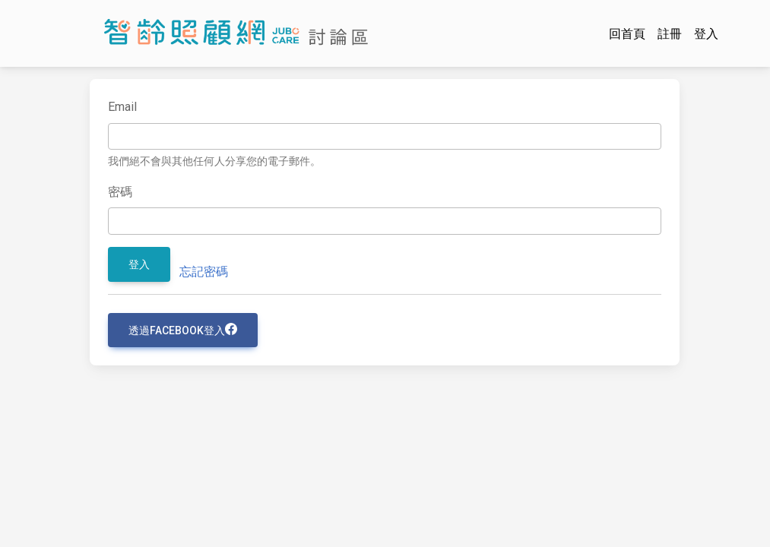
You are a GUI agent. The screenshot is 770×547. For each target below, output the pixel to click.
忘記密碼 (203, 271)
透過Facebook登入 (182, 329)
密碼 (120, 192)
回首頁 (627, 34)
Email (122, 107)
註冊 (670, 34)
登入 (706, 34)
